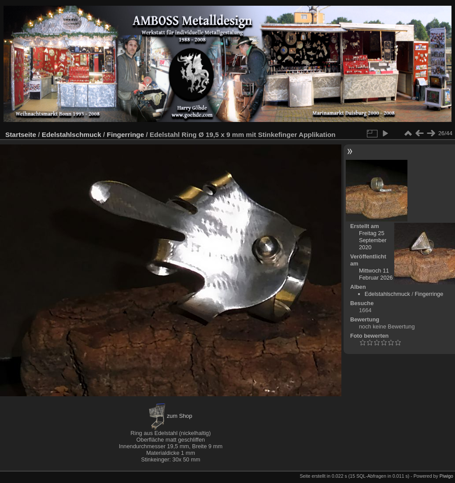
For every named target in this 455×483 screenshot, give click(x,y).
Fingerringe (125, 134)
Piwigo (446, 476)
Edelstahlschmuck (71, 134)
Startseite (20, 134)
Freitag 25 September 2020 (373, 240)
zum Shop (170, 416)
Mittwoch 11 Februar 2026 (376, 274)
